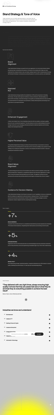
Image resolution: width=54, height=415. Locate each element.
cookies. (26, 334)
